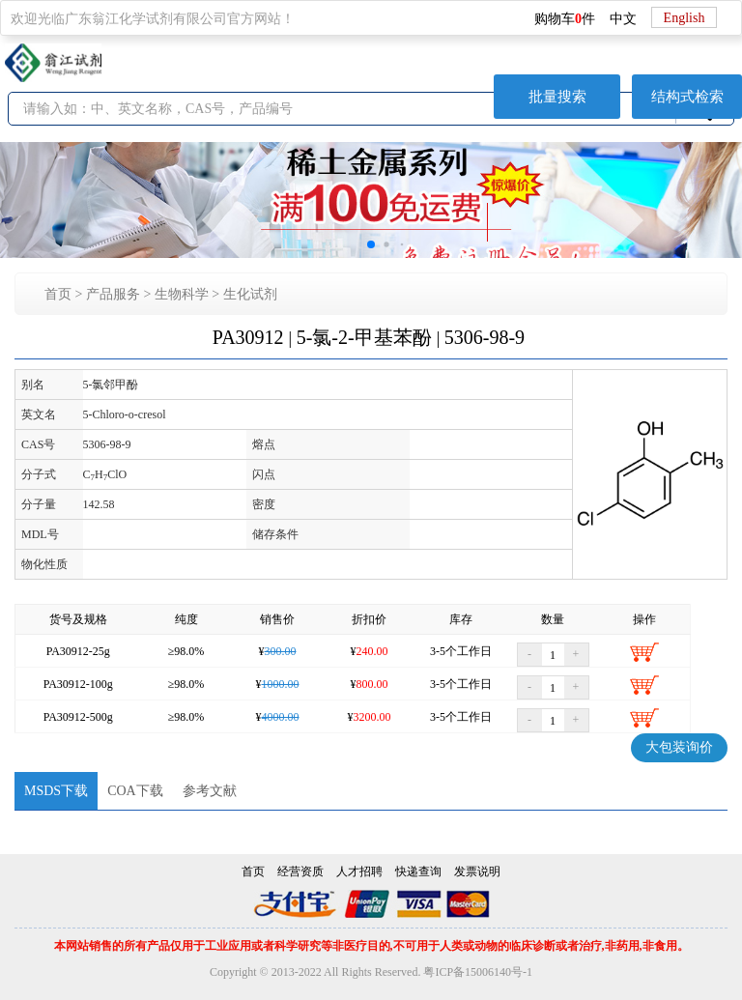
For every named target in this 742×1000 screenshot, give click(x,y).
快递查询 (418, 871)
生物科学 (182, 294)
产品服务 (113, 294)
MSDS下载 (56, 791)
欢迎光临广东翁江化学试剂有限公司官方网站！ (153, 19)
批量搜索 (557, 96)
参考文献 (210, 791)
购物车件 (564, 19)
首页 (57, 294)
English (684, 18)
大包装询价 (679, 747)
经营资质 (300, 871)
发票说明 (477, 871)
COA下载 (135, 791)
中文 (623, 19)
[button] (371, 244)
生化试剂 (250, 294)
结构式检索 (687, 96)
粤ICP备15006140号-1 (477, 972)
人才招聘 (359, 871)
